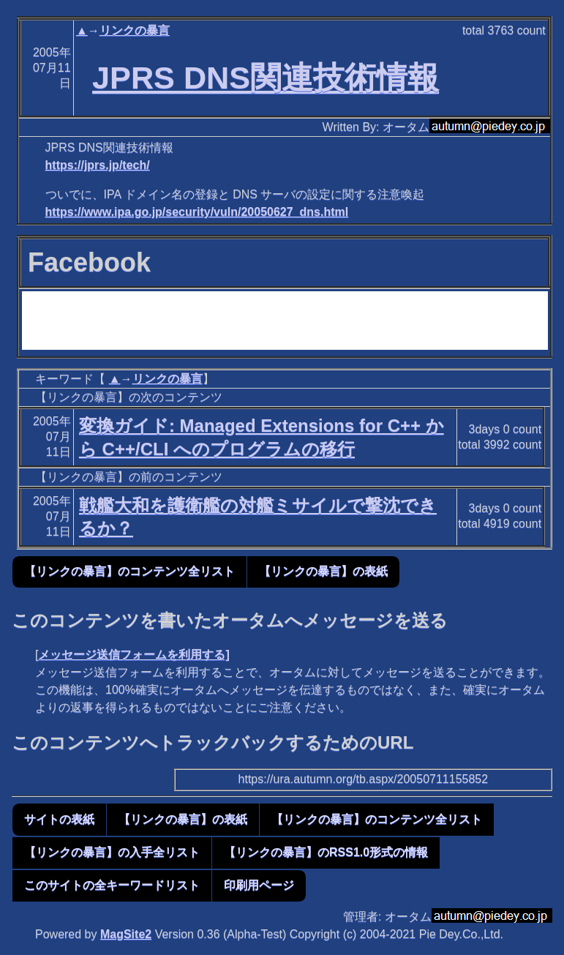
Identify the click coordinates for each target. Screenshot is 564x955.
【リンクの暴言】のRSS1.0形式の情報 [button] (326, 852)
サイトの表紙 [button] (59, 819)
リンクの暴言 (134, 30)
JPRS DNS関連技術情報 (265, 77)
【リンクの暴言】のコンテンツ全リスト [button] (129, 571)
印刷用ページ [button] (259, 885)
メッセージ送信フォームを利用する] (133, 654)
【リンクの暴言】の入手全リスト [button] (112, 852)
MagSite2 (125, 934)
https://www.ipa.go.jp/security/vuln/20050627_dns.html (197, 212)
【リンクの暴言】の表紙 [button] (323, 571)
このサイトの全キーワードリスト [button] (112, 885)
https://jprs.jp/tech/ (97, 165)
